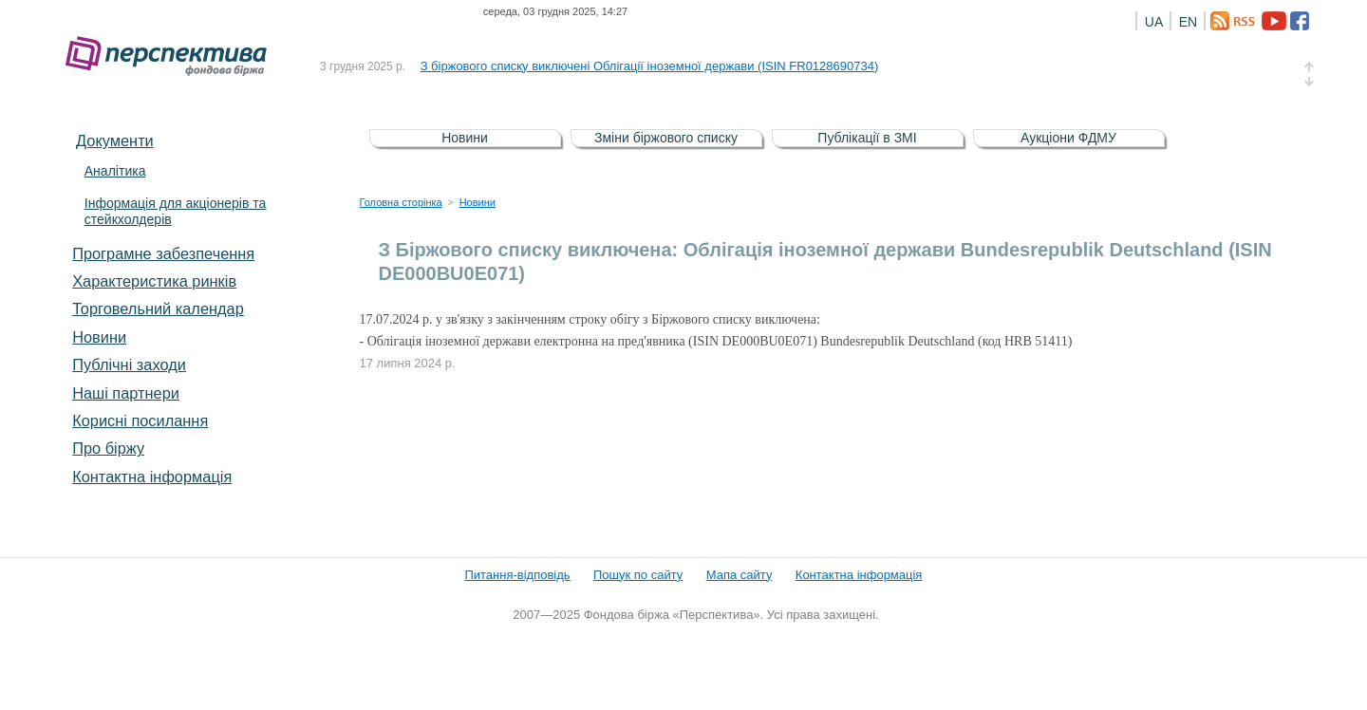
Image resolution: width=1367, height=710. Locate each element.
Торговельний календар (158, 308)
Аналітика (115, 170)
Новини (99, 337)
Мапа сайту (739, 575)
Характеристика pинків (154, 281)
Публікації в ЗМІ (866, 137)
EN (1188, 21)
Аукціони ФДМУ (1068, 137)
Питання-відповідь (517, 575)
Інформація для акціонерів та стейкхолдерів (175, 211)
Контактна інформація (152, 476)
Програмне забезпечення (163, 253)
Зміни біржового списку (666, 137)
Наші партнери (125, 393)
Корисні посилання (140, 420)
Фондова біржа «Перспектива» (172, 56)
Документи (115, 140)
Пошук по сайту (638, 575)
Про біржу (108, 448)
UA (1154, 21)
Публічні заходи (129, 364)
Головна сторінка (401, 202)
